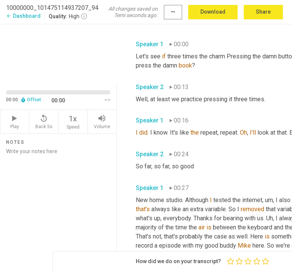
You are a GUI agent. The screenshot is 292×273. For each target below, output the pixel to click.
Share (263, 12)
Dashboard (23, 16)
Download (212, 12)
